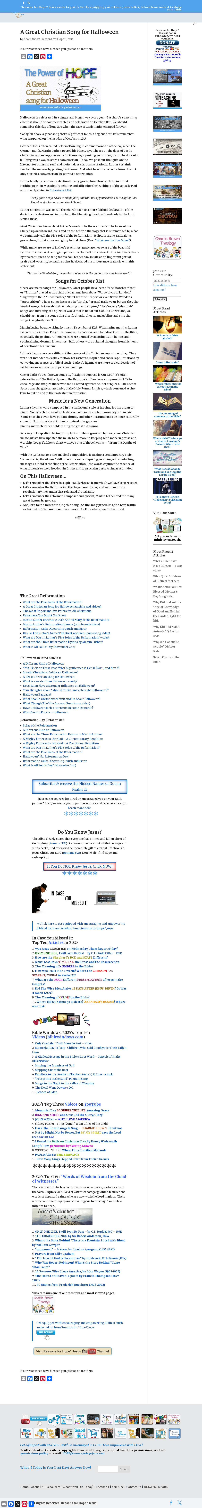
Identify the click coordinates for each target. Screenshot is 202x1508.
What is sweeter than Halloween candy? (50, 681)
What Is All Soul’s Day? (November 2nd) (49, 765)
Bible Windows (52, 16)
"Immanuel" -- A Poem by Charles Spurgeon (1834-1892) (75, 1249)
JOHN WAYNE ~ (62, 1119)
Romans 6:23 (71, 852)
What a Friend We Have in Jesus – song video (167, 565)
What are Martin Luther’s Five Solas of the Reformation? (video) (66, 637)
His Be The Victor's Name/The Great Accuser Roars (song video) (66, 633)
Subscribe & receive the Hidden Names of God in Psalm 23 (80, 786)
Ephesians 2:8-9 (60, 190)
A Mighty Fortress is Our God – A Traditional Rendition (61, 743)
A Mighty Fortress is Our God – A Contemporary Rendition (63, 738)
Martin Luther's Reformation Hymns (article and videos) (61, 624)
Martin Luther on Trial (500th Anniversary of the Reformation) (66, 619)
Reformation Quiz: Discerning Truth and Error (55, 628)
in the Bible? (76, 966)
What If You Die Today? (152, 16)
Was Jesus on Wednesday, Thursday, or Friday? (76, 948)
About (8, 16)
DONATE (178, 16)
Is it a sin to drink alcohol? (167, 337)
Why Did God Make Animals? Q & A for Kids (166, 631)
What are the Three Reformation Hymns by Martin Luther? (63, 642)
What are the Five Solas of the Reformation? (52, 602)
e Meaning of (49, 966)
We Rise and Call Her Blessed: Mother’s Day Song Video (167, 591)
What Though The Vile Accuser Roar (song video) (56, 703)
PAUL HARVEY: (57, 1154)
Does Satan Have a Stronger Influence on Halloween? (59, 685)
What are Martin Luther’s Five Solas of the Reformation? (61, 747)
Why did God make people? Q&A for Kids (166, 646)
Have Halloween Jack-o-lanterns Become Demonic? (58, 707)
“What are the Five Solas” (112, 240)
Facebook (102, 1487)
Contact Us (133, 1487)
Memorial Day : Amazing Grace (72, 1110)
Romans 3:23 (57, 843)
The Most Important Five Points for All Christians (57, 611)
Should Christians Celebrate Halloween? (50, 672)
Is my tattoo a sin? (167, 362)
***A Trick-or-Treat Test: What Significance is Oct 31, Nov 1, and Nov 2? (71, 668)
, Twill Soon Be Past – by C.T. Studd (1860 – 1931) (78, 1231)
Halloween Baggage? (37, 694)
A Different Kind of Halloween (43, 663)
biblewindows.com (65, 1037)
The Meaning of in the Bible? (62, 997)
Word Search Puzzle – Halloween (45, 712)
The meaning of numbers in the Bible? (167, 415)
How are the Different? (71, 957)
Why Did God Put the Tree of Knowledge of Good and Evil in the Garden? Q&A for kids (167, 612)
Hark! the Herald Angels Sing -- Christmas (78, 1128)
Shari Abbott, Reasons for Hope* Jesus (48, 39)
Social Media (123, 16)
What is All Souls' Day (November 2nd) (49, 647)
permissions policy (34, 1453)
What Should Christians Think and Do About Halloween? (61, 699)
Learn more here (79, 808)
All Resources (28, 16)
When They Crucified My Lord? (70, 1150)
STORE (192, 16)
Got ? (72, 16)
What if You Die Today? (78, 1487)
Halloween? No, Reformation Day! (46, 756)
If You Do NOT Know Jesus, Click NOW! (79, 866)
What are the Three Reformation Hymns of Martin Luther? (63, 734)
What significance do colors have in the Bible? (168, 386)
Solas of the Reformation (40, 725)
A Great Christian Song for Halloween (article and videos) (62, 606)
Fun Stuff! (88, 16)
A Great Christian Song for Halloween (48, 677)
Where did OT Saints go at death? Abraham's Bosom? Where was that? (167, 442)
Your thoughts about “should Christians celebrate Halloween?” (66, 690)
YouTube (107, 16)
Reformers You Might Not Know (44, 615)
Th (37, 966)
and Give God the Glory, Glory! (69, 1114)
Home (24, 1487)
